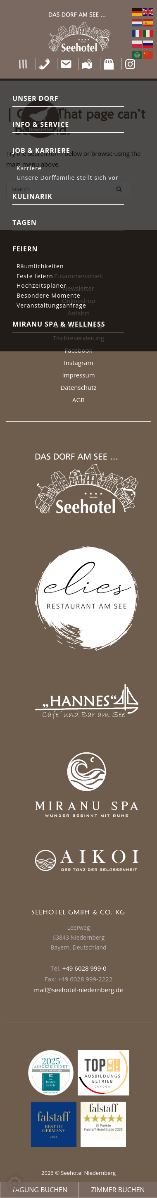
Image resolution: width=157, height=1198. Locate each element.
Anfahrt (79, 313)
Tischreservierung (78, 338)
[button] (22, 64)
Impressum (78, 375)
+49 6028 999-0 (84, 968)
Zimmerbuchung (78, 325)
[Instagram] (130, 64)
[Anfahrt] (87, 64)
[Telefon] (44, 64)
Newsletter (78, 288)
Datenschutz (78, 387)
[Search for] (68, 189)
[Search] (119, 189)
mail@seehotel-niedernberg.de (78, 990)
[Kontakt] (65, 64)
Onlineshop (78, 300)
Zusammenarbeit (78, 276)
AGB (78, 400)
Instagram (78, 362)
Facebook (79, 350)
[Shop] (108, 64)
